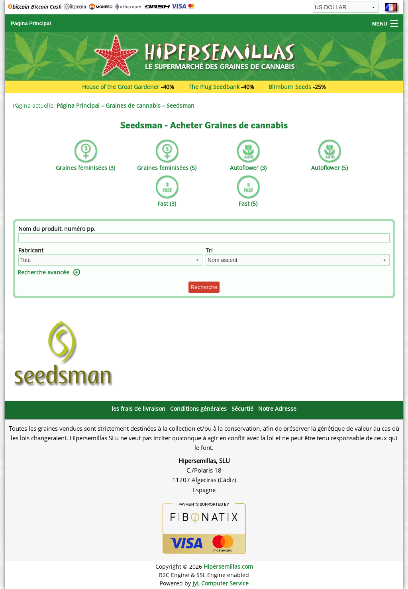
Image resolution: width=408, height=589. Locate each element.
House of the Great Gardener (120, 87)
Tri (209, 250)
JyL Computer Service (220, 583)
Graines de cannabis (133, 105)
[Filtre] (204, 238)
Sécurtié (242, 408)
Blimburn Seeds (290, 87)
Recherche (204, 287)
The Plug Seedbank (213, 87)
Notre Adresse (277, 408)
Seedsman (180, 105)
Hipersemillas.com (228, 566)
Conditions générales (198, 408)
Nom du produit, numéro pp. (57, 228)
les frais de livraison (138, 408)
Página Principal (31, 23)
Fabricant (30, 250)
